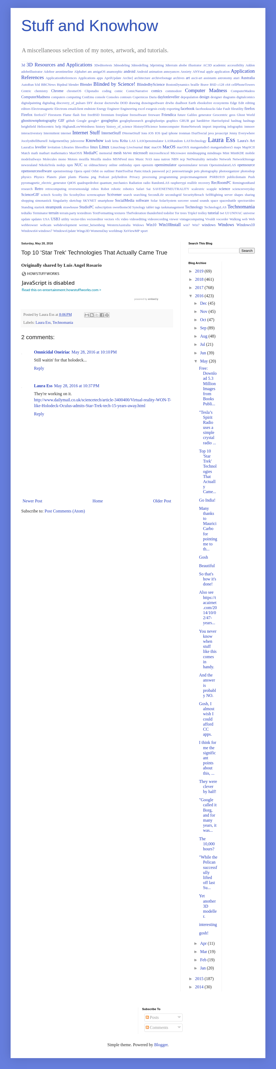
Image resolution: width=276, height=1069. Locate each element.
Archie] (128, 78)
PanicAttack (142, 171)
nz (85, 165)
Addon (250, 65)
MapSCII (248, 147)
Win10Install (170, 224)
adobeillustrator (31, 72)
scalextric (197, 189)
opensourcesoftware (36, 171)
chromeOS (74, 91)
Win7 (196, 225)
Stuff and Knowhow (89, 26)
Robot (105, 189)
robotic (116, 189)
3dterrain (171, 65)
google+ (93, 121)
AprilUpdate (112, 78)
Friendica (168, 115)
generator (205, 115)
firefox (249, 108)
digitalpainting (31, 103)
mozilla (84, 159)
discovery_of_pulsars (71, 103)
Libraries (68, 147)
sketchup (75, 200)
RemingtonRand (243, 183)
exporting (173, 109)
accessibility (235, 65)
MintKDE (237, 153)
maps (237, 147)
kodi (108, 141)
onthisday (125, 165)
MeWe (127, 153)
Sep (204, 328)
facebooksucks (205, 109)
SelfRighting (214, 195)
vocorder (222, 219)
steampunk (53, 207)
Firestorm (54, 115)
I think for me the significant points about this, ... (207, 757)
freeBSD (94, 115)
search (127, 195)
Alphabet (80, 72)
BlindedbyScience (151, 84)
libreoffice (82, 147)
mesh (118, 153)
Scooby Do (60, 195)
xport (144, 231)
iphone (173, 133)
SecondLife (156, 195)
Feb (204, 960)
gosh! (204, 933)
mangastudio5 (199, 147)
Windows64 (29, 231)
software (142, 200)
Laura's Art (246, 141)
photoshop (248, 171)
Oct (203, 319)
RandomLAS (161, 183)
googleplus (109, 120)
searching (139, 195)
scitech (45, 195)
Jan (203, 968)
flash (76, 115)
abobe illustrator (190, 65)
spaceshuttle (227, 200)
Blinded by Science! (114, 84)
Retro (39, 189)
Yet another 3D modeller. (208, 906)
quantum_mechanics (114, 183)
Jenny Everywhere (242, 133)
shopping (27, 200)
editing (250, 103)
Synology (138, 207)
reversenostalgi (78, 189)
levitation (54, 147)
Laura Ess (221, 140)
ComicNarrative (137, 91)
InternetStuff (111, 133)
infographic (235, 126)
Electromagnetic (42, 109)
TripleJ (192, 213)
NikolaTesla (47, 165)
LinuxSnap (118, 147)
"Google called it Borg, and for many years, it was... (208, 815)
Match (25, 153)
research (27, 189)
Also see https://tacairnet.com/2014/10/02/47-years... (208, 607)
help (58, 126)
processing (149, 177)
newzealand (29, 165)
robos (94, 189)
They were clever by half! (208, 786)
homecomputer (169, 126)
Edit (241, 103)
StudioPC (86, 207)
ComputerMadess (243, 91)
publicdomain (236, 177)
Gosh (203, 557)
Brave (204, 85)
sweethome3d (122, 207)
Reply (39, 368)
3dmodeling (122, 65)
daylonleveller (168, 97)
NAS (148, 159)
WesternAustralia (119, 225)
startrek (39, 207)
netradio (212, 159)
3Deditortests (103, 65)
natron (165, 159)
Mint (226, 153)
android (129, 71)
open (136, 165)
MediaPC (90, 153)
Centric (26, 91)
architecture (142, 78)
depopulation (190, 97)
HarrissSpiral (221, 121)
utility (65, 219)
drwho (169, 103)
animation (155, 72)
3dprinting (157, 65)
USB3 (55, 219)
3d (23, 65)
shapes (238, 195)
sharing (250, 195)
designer (216, 97)
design (204, 97)
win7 (186, 225)
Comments (157, 1027)
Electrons (60, 109)
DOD (124, 103)
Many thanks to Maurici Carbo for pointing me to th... (208, 528)
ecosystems (221, 103)
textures (119, 213)
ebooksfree (204, 103)
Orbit (95, 171)
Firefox (26, 115)
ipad (164, 133)
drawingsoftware (152, 103)
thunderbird (155, 213)
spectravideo (246, 200)
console (100, 97)
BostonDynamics (177, 85)
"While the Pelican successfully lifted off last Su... (208, 872)
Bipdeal (62, 85)
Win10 (151, 225)
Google (81, 121)
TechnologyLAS (215, 207)
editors (26, 109)
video (124, 219)
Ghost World (246, 115)
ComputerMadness (35, 97)
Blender (86, 84)
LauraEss (27, 147)
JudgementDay (59, 141)
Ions (144, 133)
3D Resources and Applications (59, 64)
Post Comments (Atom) (65, 511)
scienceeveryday (243, 189)
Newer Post (32, 501)
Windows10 (245, 225)
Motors (72, 159)
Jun (203, 353)
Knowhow (95, 140)
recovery (204, 183)
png (93, 177)
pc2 (168, 171)
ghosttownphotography (39, 120)
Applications (86, 78)
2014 (200, 987)
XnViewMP (131, 231)
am (90, 72)
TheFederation (136, 213)
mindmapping (196, 153)
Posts (152, 1017)
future (182, 115)
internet (66, 133)
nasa (157, 159)
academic (219, 65)
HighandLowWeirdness (79, 126)
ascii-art (196, 78)
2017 (200, 287)
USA (46, 219)
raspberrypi (178, 183)
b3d (37, 85)
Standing (27, 207)
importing (219, 126)
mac (147, 147)
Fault (226, 109)
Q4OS (71, 183)
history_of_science (119, 126)
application (222, 72)
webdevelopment (65, 225)
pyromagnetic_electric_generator (43, 183)
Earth (192, 103)
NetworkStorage (243, 159)
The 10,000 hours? (207, 844)
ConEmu (88, 97)
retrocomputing (55, 189)
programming (168, 177)
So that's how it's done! (207, 579)
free (83, 115)
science (224, 189)
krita (115, 141)
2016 (200, 296)
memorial (105, 153)
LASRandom (174, 141)
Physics (39, 177)
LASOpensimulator (150, 141)
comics (156, 91)
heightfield (28, 126)
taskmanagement (172, 207)
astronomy (225, 78)
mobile (250, 153)
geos (232, 115)
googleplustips (155, 121)
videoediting (138, 219)
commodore (174, 91)
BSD (213, 85)
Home (98, 501)
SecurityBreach (193, 195)
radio (146, 183)
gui (193, 121)
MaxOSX (75, 153)
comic (119, 91)
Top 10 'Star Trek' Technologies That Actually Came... (208, 471)
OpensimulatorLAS (222, 165)
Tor (177, 213)
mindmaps (214, 153)
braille (195, 85)
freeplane (122, 115)
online (113, 165)
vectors (109, 219)
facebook (187, 108)
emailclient (75, 109)
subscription (103, 207)
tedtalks (26, 213)
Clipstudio (92, 91)
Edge (233, 103)
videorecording (158, 219)
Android (142, 72)
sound (194, 200)
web (245, 219)
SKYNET (89, 200)
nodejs (61, 165)
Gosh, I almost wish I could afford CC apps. (206, 718)
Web (252, 219)
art (188, 78)
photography (209, 171)
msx (131, 159)
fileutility (237, 109)
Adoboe (49, 72)
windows (208, 225)
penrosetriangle (182, 171)
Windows (226, 224)
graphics (172, 121)
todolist (168, 213)
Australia (248, 78)
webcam (45, 225)
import (206, 126)
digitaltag (48, 103)
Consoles (112, 97)
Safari (140, 189)
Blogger (161, 1044)
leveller (40, 147)
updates (36, 219)
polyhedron (119, 177)
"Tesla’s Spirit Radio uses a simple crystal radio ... (207, 427)
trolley (202, 213)
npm (70, 165)
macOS (157, 147)
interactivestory (31, 133)
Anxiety (185, 72)
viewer (174, 219)
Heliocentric (45, 126)
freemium (107, 115)
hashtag (236, 121)
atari (237, 78)
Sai (148, 189)
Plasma (84, 177)
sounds (204, 200)
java (211, 133)
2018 (200, 279)
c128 (221, 85)
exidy (162, 109)
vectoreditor (95, 219)
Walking (235, 219)
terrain (54, 213)
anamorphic (115, 72)
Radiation (135, 183)
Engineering (128, 109)
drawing (134, 103)
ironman (184, 133)
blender (74, 85)
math (34, 153)
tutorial (213, 213)
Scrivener (114, 194)
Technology (194, 207)
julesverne (78, 141)
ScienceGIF (30, 194)
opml (86, 171)
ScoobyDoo (77, 195)
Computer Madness (206, 90)
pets (197, 171)
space (214, 200)
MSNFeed (120, 159)
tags (157, 207)
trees (183, 213)
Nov (204, 311)
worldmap (116, 231)
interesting (208, 924)
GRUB (184, 121)
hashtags (249, 121)
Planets (52, 177)
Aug (204, 336)
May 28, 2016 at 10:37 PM (76, 385)
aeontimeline (64, 72)
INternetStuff (131, 133)
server (228, 195)
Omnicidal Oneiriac (52, 352)
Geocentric (220, 115)
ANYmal (199, 72)
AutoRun (27, 85)
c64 (227, 85)
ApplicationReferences (61, 78)
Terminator (40, 213)
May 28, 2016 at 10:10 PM (94, 352)
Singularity (60, 200)
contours (126, 97)
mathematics (59, 153)
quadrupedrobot (87, 183)
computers (58, 97)
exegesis (151, 109)
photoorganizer (229, 171)
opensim (147, 165)
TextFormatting (102, 213)
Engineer (113, 109)
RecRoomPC (221, 182)
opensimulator (165, 165)
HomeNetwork (191, 126)
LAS (132, 141)
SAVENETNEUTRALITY (171, 189)
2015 (200, 978)
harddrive (203, 121)
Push (251, 177)
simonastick (43, 200)
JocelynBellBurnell (34, 141)
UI (227, 213)
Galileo (192, 115)
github (70, 121)
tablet (150, 207)
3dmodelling (139, 65)
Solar (154, 200)
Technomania (241, 206)
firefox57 (40, 115)
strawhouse (71, 207)
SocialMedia (124, 200)
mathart (44, 153)
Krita (124, 141)
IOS (157, 133)
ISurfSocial (199, 133)
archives (179, 78)
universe (249, 213)
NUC (79, 165)
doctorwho (112, 103)
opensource (246, 165)
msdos (107, 159)
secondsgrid (173, 195)
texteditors (84, 213)
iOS (151, 133)
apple (210, 72)
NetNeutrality (195, 159)
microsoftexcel (159, 153)
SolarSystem (167, 200)
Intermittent (51, 133)
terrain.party (68, 213)
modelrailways (31, 159)
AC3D (207, 65)
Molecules (50, 159)
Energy (101, 109)
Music (139, 159)
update (25, 219)
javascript (221, 133)
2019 (200, 271)
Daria (153, 97)
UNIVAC (236, 213)
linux (94, 147)
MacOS (169, 147)
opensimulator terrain (193, 165)
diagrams (229, 97)
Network (225, 159)
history (100, 126)
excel (141, 109)
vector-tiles (78, 219)
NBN (175, 159)
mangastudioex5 (221, 147)
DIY (90, 103)
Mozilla (95, 159)
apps (100, 78)
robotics (128, 189)
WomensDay (99, 231)
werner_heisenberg (92, 225)
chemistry (41, 91)
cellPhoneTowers (243, 85)
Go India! (207, 500)
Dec (204, 303)
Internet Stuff (86, 132)
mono (62, 159)
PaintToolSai (124, 171)
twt (222, 213)
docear (98, 103)
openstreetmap (63, 171)
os (101, 171)
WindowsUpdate (64, 231)
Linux (104, 147)
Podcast (103, 177)
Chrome (57, 91)
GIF (61, 120)
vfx (117, 219)
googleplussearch (131, 121)
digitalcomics (245, 97)
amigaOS (99, 72)
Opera (78, 171)
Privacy (135, 177)
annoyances (172, 72)
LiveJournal (135, 147)
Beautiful (207, 565)
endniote (90, 109)
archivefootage (162, 78)
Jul (203, 344)
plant (62, 177)
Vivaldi (210, 219)
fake (219, 109)
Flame (67, 115)
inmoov (249, 126)
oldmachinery (98, 165)
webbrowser (29, 225)
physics (26, 177)
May (204, 361)
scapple (211, 189)
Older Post (162, 501)
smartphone (106, 200)
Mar (204, 951)
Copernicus (140, 97)
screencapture (96, 195)
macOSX (183, 147)
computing (73, 97)
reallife (192, 183)
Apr (204, 943)
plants (72, 177)
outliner (109, 171)
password (158, 171)
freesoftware (138, 115)
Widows (138, 225)
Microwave (178, 153)
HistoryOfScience (145, 126)
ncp (182, 159)
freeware (154, 115)
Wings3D (83, 231)
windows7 (45, 231)
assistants (210, 78)
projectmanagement (193, 177)
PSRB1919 (217, 177)
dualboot (181, 103)
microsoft (140, 153)
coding (106, 91)
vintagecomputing (192, 219)
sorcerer (183, 200)
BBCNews (48, 85)
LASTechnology (195, 141)
